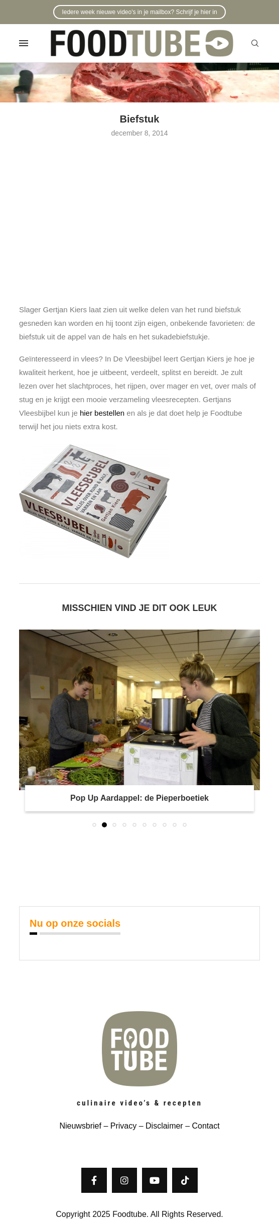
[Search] (255, 44)
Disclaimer (164, 1126)
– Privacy (118, 1126)
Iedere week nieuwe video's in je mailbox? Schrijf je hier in (139, 12)
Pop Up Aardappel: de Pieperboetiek (139, 798)
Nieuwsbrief (80, 1126)
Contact (205, 1126)
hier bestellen (102, 413)
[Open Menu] (23, 43)
